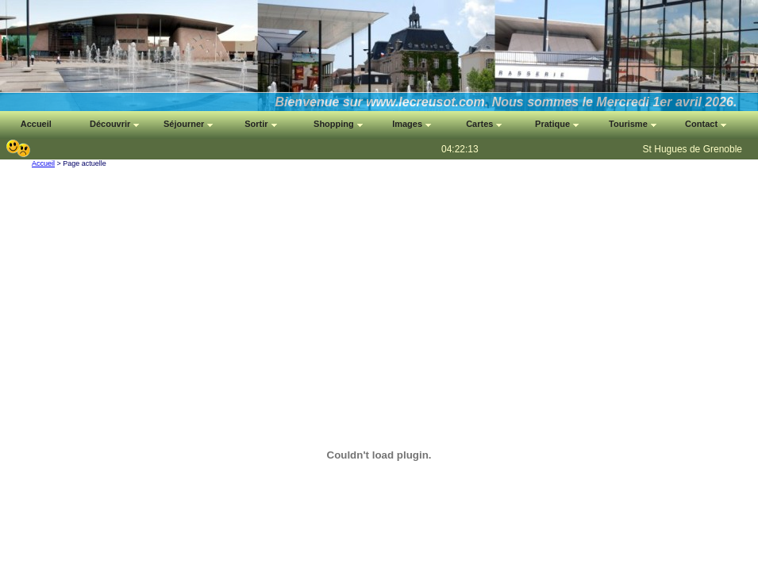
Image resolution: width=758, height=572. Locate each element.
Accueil (43, 163)
